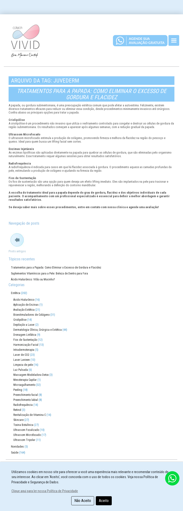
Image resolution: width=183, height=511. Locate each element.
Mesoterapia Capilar (25, 380)
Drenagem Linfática (24, 334)
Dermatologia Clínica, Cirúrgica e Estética (37, 329)
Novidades (17, 446)
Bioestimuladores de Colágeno (31, 314)
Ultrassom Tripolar (24, 440)
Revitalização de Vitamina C (29, 415)
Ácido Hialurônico (23, 299)
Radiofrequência (23, 405)
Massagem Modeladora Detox (31, 375)
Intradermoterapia (23, 349)
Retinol (17, 410)
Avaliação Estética (24, 309)
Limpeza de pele (23, 364)
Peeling (17, 390)
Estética (15, 293)
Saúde (14, 452)
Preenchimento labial (25, 400)
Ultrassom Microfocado (27, 435)
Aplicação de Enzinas (26, 304)
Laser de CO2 (21, 354)
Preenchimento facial (25, 395)
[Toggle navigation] (173, 40)
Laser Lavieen (21, 359)
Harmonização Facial (25, 344)
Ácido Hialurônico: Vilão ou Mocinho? (33, 279)
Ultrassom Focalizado (26, 430)
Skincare (18, 420)
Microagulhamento (24, 385)
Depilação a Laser (24, 324)
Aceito (104, 500)
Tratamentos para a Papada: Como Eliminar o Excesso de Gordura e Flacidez (91, 94)
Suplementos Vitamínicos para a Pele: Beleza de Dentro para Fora (49, 273)
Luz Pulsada (20, 370)
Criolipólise (19, 319)
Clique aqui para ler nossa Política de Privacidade (44, 491)
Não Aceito (82, 500)
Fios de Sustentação (25, 339)
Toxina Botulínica (23, 425)
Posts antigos (17, 251)
